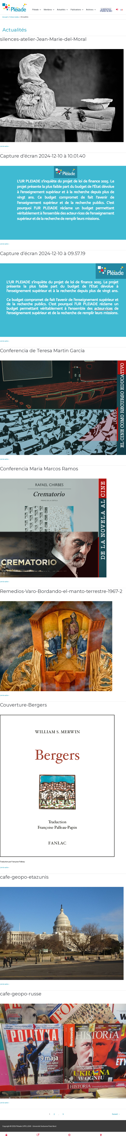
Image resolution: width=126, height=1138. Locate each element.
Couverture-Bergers (24, 705)
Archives (91, 9)
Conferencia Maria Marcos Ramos (40, 468)
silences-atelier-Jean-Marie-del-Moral (44, 39)
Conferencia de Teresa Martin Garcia (44, 350)
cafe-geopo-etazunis (25, 877)
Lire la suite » (5, 146)
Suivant (116, 1114)
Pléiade (36, 9)
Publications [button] (77, 9)
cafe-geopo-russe (21, 993)
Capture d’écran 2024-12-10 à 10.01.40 (44, 156)
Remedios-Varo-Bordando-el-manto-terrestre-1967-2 (62, 591)
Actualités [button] (62, 9)
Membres (49, 9)
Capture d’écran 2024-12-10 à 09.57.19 (43, 253)
